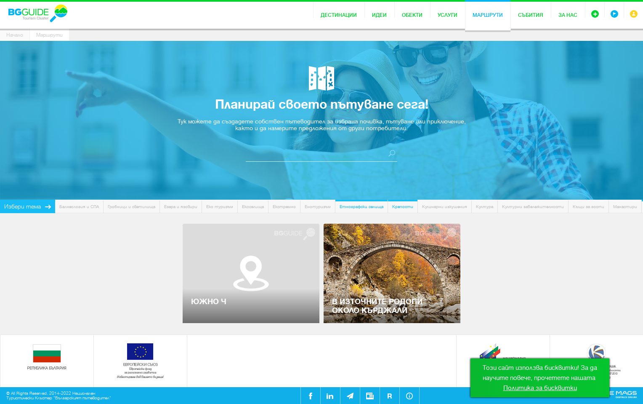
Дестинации (339, 15)
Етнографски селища (361, 206)
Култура (484, 206)
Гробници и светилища (131, 206)
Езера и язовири (180, 206)
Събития (530, 15)
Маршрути (488, 15)
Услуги (447, 15)
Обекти (412, 15)
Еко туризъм (219, 206)
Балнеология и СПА (79, 206)
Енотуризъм (318, 206)
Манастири (625, 206)
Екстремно (284, 206)
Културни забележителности (533, 206)
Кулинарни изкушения (444, 206)
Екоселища (253, 206)
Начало (14, 35)
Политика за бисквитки (540, 388)
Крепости (402, 206)
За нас (567, 15)
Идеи (379, 15)
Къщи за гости (588, 206)
